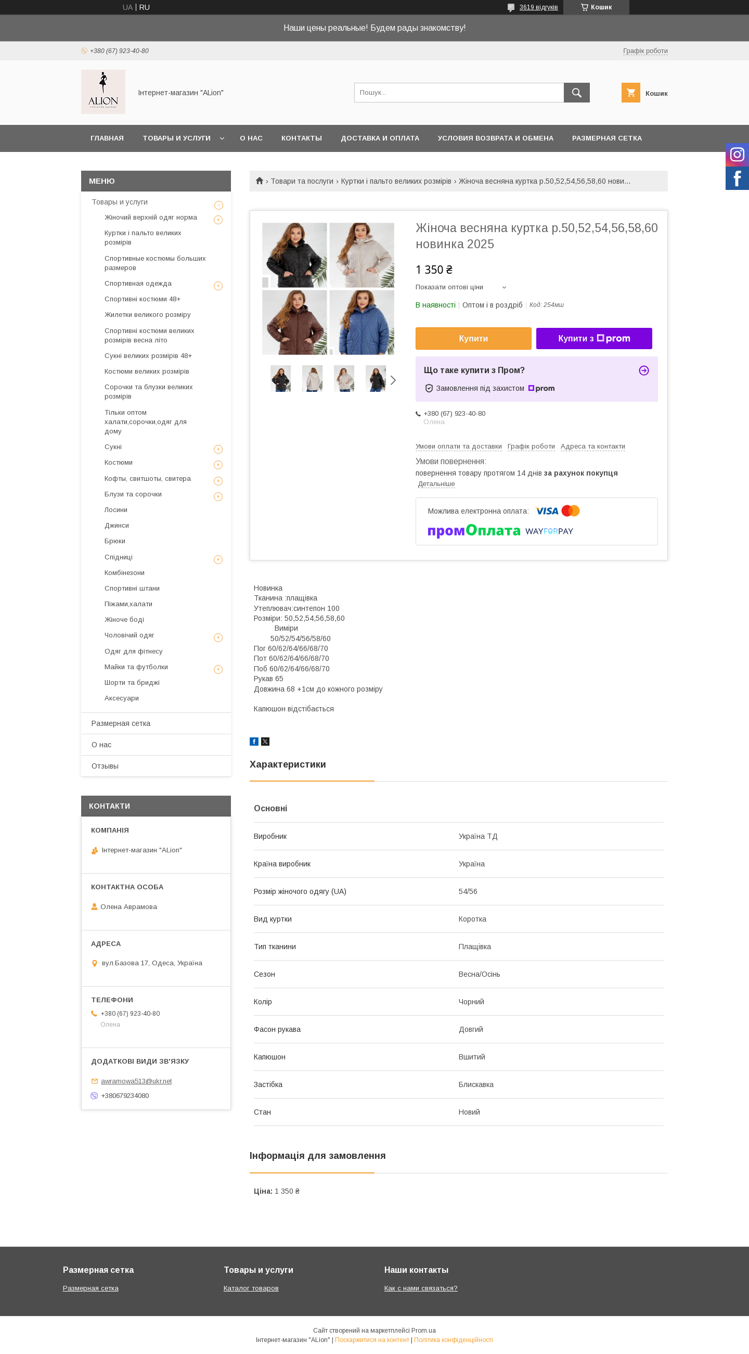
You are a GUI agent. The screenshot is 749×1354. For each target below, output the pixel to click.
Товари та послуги (301, 181)
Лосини (116, 510)
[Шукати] (577, 93)
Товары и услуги (177, 138)
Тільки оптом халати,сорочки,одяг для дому (146, 421)
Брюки (115, 541)
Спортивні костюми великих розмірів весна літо (150, 335)
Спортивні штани (132, 588)
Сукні (113, 447)
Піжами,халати (128, 604)
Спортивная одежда (138, 283)
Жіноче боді (124, 619)
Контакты (301, 138)
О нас (251, 138)
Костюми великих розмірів (147, 371)
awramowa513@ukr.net (136, 1081)
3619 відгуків (539, 7)
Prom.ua (423, 1330)
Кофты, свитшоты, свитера (148, 478)
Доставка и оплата (380, 138)
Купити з (594, 338)
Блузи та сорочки (133, 494)
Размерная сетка (607, 138)
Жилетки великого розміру (148, 314)
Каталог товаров (251, 1288)
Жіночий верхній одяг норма (151, 217)
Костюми (119, 462)
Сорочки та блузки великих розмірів (149, 391)
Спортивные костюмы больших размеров (155, 263)
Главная (107, 138)
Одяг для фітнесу (134, 651)
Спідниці (119, 557)
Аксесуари (122, 698)
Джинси (117, 525)
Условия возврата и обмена (495, 138)
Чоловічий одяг (129, 635)
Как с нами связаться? (421, 1288)
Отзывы (105, 766)
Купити (473, 338)
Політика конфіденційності (453, 1340)
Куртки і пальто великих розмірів (396, 181)
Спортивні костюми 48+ (142, 299)
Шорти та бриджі (132, 682)
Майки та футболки (136, 667)
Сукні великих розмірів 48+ (148, 356)
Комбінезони (125, 573)
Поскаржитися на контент (372, 1340)
